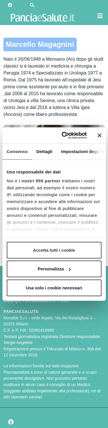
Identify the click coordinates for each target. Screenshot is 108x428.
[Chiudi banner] (99, 135)
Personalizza (54, 268)
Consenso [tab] (17, 151)
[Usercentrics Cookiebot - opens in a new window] (64, 135)
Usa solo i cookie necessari (54, 287)
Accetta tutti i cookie (54, 249)
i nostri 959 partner (39, 180)
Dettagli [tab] (44, 151)
